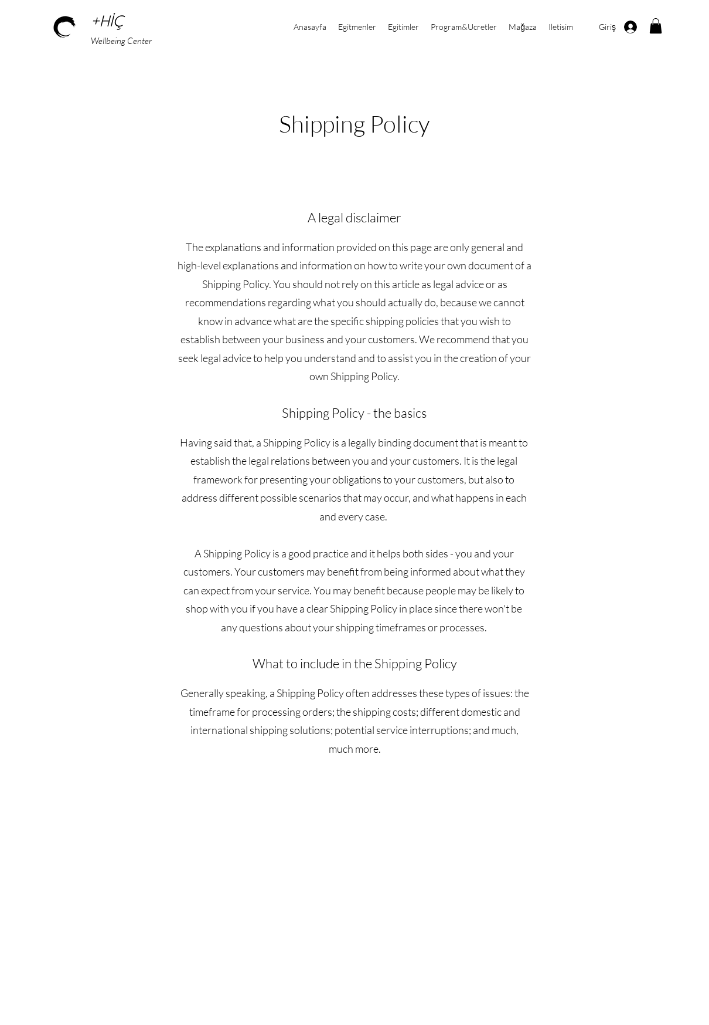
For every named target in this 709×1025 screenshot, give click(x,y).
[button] (655, 25)
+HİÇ (109, 22)
